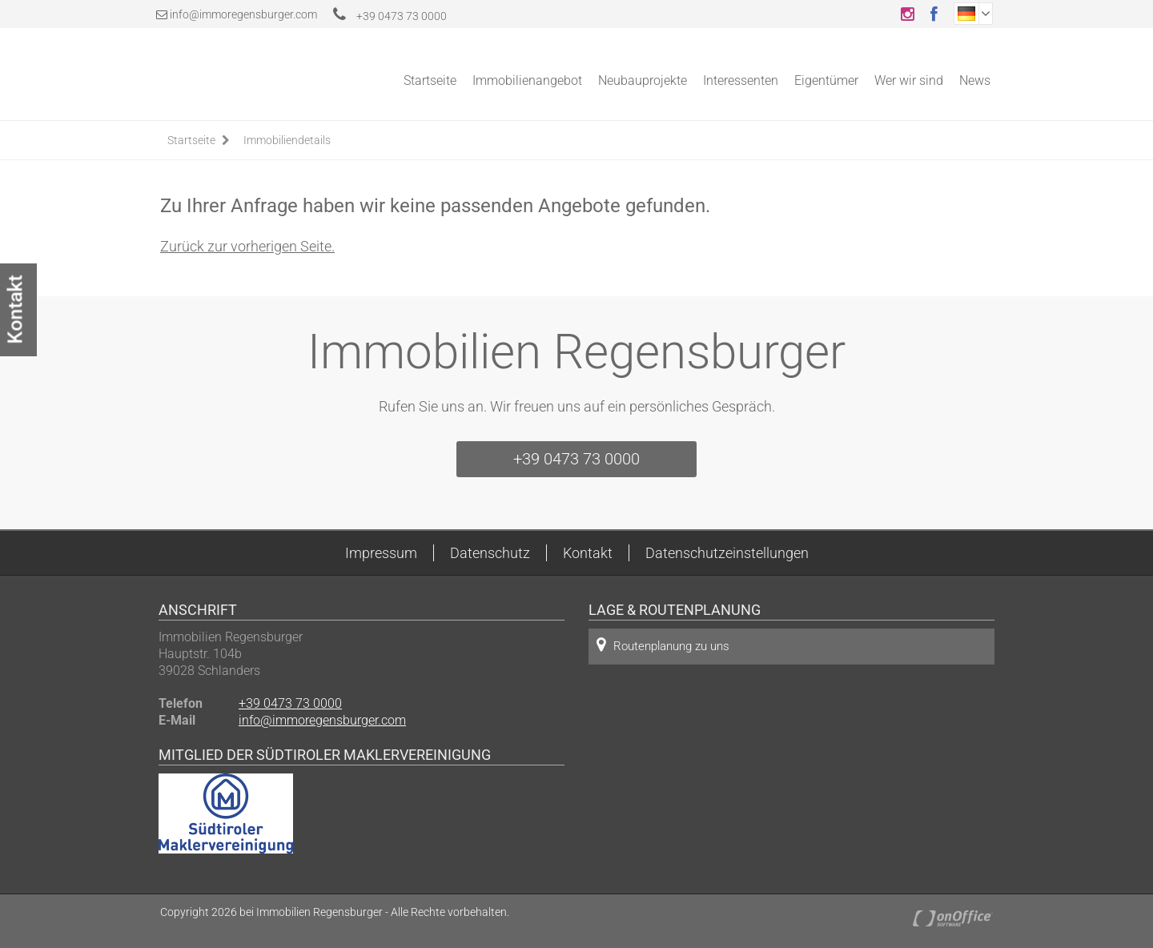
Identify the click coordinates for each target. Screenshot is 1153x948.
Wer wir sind (908, 80)
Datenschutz (490, 552)
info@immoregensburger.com (243, 14)
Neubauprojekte (642, 80)
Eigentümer (826, 80)
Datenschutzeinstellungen (727, 552)
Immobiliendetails (287, 140)
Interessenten (740, 80)
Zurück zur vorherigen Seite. (247, 246)
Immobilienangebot (527, 80)
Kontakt (588, 552)
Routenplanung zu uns (663, 645)
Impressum (381, 552)
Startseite (430, 80)
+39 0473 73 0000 (390, 16)
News (974, 80)
